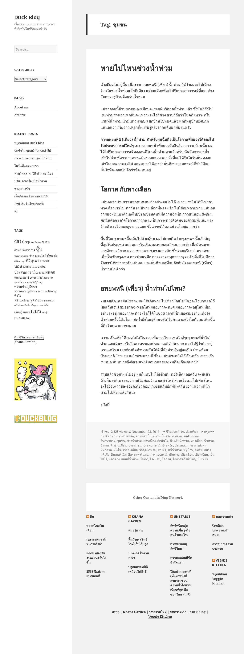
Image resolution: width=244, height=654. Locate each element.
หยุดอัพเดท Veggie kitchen (219, 578)
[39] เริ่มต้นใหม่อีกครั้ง (29, 204)
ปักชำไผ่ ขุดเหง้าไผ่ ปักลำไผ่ (32, 150)
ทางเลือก (197, 441)
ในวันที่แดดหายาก (26, 166)
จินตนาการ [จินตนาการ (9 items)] (28, 250)
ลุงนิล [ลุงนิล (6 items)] (50, 278)
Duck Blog (27, 17)
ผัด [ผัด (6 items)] (43, 273)
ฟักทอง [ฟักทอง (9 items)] (18, 277)
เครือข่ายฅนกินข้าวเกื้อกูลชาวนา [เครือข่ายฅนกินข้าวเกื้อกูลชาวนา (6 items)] (28, 305)
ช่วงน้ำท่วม (134, 441)
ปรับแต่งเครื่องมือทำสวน (30, 181)
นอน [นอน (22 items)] (18, 266)
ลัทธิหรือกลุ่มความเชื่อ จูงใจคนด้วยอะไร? (180, 530)
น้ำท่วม (209, 441)
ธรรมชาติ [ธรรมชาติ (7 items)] (45, 261)
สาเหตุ (162, 450)
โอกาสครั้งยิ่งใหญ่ (185, 459)
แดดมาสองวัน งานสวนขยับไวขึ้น (96, 557)
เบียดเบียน (201, 454)
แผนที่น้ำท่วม (130, 459)
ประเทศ (180, 445)
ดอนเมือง (149, 441)
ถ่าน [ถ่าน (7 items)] (16, 261)
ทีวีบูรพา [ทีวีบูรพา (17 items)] (32, 260)
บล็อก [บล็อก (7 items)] (43, 266)
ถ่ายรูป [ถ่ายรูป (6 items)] (22, 261)
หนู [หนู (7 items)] (40, 282)
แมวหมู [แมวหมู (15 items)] (19, 318)
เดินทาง (174, 454)
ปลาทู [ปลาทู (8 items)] (38, 272)
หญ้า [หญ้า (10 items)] (36, 282)
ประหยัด (167, 445)
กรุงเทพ (209, 432)
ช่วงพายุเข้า (22, 189)
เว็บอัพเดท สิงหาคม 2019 (31, 196)
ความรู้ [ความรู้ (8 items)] (18, 250)
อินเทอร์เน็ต (119, 454)
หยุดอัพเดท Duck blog (29, 143)
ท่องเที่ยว (192, 432)
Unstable (182, 517)
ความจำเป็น (144, 436)
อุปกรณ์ (162, 454)
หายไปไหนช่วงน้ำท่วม (136, 68)
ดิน (92, 517)
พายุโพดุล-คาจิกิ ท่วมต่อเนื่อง (33, 173)
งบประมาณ (191, 436)
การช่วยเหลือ (125, 436)
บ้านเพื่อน (120, 445)
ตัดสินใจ (162, 441)
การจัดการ (107, 436)
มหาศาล (106, 450)
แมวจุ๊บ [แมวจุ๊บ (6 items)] (45, 312)
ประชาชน (135, 445)
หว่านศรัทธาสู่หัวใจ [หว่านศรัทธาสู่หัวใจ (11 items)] (26, 300)
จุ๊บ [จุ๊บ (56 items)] (39, 249)
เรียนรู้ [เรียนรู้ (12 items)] (18, 312)
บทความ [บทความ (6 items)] (35, 267)
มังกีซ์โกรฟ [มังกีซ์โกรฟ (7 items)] (42, 277)
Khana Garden (24, 342)
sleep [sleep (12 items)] (26, 242)
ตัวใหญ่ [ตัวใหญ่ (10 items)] (49, 255)
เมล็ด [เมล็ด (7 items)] (46, 305)
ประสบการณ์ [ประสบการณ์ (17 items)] (24, 272)
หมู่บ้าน (188, 450)
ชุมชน (121, 441)
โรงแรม (155, 459)
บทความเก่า (224, 517)
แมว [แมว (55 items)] (36, 311)
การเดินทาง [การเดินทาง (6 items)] (35, 242)
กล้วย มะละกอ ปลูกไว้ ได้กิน (32, 158)
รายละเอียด (130, 450)
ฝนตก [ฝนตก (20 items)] (50, 272)
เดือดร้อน (187, 454)
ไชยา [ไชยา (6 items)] (28, 318)
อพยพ (199, 450)
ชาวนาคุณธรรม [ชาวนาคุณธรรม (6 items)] (21, 256)
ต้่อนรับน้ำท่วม (179, 441)
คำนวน (177, 436)
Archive (20, 115)
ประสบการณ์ (152, 445)
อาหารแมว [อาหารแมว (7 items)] (49, 300)
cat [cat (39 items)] (17, 241)
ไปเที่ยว (203, 459)
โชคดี (144, 459)
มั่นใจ (117, 450)
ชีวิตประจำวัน (175, 432)
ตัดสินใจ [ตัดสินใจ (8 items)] (39, 255)
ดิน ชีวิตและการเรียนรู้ (29, 337)
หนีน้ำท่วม (175, 450)
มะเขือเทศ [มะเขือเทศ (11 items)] (29, 278)
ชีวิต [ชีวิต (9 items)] (31, 255)
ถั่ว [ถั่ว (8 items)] (55, 255)
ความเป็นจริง (162, 436)
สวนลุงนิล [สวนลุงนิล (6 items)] (27, 282)
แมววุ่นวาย (135, 530)
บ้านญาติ (106, 445)
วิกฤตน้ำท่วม (147, 450)
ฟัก (16, 211)
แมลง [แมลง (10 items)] (26, 312)
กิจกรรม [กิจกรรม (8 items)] (46, 242)
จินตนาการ (107, 441)
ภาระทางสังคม (196, 445)
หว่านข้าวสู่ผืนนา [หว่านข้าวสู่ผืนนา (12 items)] (25, 287)
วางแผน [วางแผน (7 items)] (18, 282)
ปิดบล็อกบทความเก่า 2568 (220, 530)
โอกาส (166, 459)
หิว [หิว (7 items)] (41, 300)
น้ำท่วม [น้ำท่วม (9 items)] (27, 266)
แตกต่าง (114, 459)
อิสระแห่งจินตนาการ (142, 454)
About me (21, 107)
